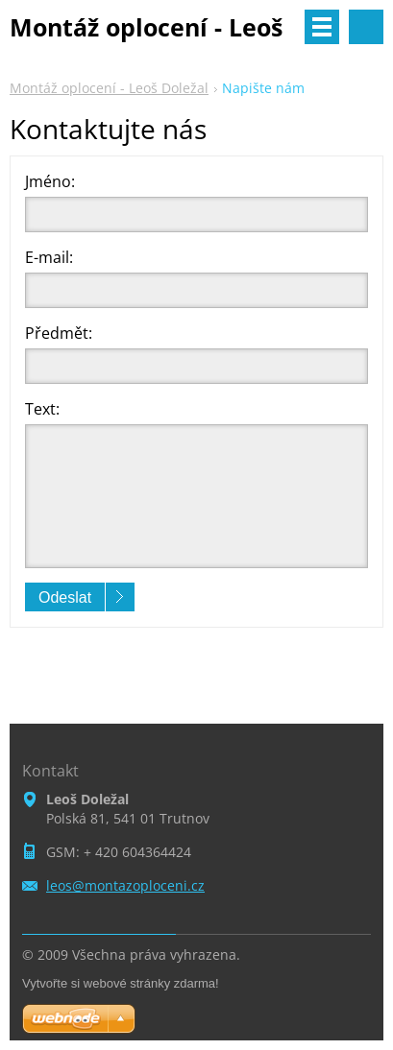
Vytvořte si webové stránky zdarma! (120, 983)
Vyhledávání (366, 27)
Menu (322, 27)
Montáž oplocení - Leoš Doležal (109, 88)
